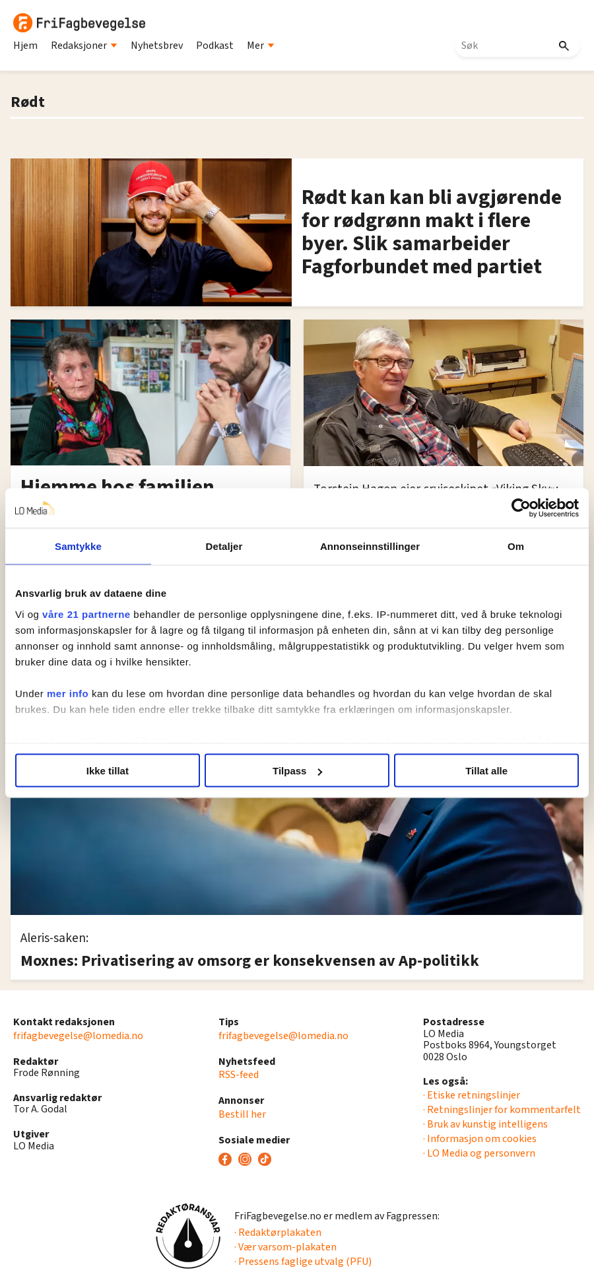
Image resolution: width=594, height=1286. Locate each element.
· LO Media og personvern (479, 1153)
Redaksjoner (84, 45)
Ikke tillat (107, 770)
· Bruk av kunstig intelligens (485, 1124)
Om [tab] (516, 546)
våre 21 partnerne (86, 613)
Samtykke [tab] (78, 546)
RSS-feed (238, 1074)
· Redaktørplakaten (277, 1232)
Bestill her (242, 1114)
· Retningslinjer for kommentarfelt (502, 1109)
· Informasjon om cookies (480, 1139)
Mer (261, 45)
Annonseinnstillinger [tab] (370, 546)
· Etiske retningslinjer (471, 1095)
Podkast (215, 45)
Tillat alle (486, 770)
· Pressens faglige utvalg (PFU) (303, 1261)
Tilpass (297, 770)
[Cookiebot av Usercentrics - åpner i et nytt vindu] (521, 508)
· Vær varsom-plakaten (285, 1247)
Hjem (25, 45)
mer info (67, 692)
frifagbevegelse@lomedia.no (78, 1036)
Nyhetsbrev (157, 45)
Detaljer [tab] (224, 546)
